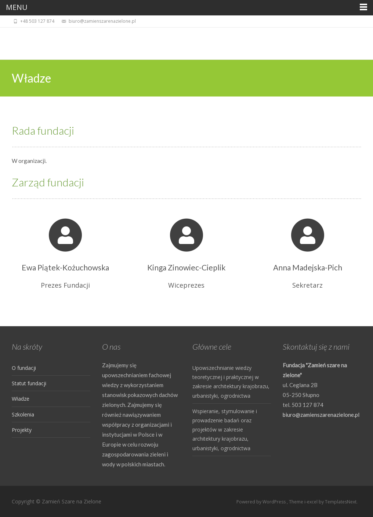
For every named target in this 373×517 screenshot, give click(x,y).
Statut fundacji (29, 383)
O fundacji (24, 367)
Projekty (22, 429)
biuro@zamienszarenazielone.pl (321, 414)
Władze (20, 398)
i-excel (311, 502)
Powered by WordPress (261, 502)
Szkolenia (23, 414)
